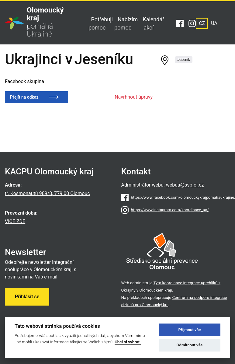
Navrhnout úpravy (134, 97)
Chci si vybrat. (128, 341)
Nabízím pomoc (126, 23)
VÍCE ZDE (15, 221)
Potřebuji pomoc (100, 23)
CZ (202, 23)
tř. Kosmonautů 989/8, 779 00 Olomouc (47, 193)
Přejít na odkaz (24, 97)
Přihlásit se (27, 296)
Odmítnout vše (190, 345)
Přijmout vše (189, 329)
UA (214, 23)
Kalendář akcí (153, 23)
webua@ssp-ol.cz (185, 185)
